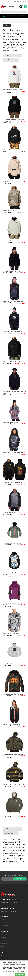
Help (24, 1)
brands (7, 20)
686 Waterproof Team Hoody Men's (12, 241)
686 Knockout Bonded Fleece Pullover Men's (14, 513)
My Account (4, 919)
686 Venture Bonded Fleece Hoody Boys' (13, 694)
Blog (2, 946)
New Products (5, 943)
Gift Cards (7, 1)
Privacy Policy (4, 940)
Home (2, 20)
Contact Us (4, 958)
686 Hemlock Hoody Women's (10, 422)
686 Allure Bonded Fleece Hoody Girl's (12, 543)
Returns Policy (5, 934)
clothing (15, 20)
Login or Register (17, 1)
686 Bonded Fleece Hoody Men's (11, 211)
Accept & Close (20, 974)
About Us (3, 955)
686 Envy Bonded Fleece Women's (11, 724)
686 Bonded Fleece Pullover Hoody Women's (14, 301)
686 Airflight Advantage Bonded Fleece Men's (14, 785)
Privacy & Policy (18, 971)
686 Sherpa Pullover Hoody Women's (12, 271)
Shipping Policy (5, 937)
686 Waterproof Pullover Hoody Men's (12, 362)
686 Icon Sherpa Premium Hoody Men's (12, 815)
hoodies (22, 20)
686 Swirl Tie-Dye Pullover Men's (11, 634)
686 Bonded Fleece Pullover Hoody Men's (13, 331)
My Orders (4, 922)
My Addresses (4, 925)
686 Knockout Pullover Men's (10, 664)
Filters (6, 25)
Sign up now (20, 879)
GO (25, 12)
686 (11, 20)
